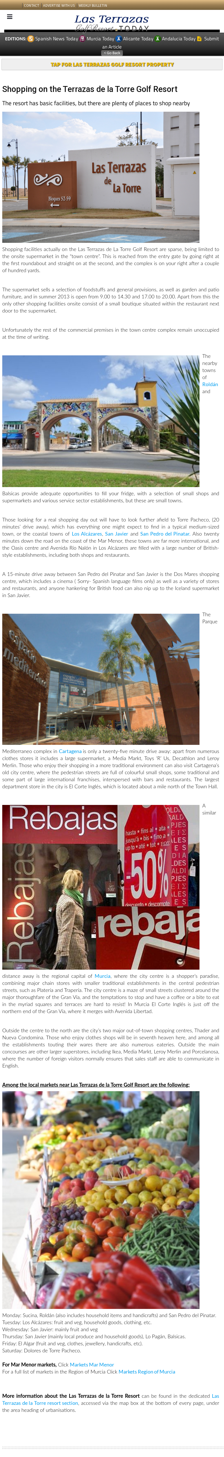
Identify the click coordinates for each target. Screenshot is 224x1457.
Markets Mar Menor (92, 1364)
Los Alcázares (87, 534)
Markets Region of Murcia (147, 1371)
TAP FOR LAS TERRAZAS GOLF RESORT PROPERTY (112, 64)
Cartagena (71, 751)
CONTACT (31, 5)
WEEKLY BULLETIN (93, 5)
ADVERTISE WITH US (58, 5)
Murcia (102, 976)
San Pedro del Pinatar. (165, 534)
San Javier (116, 534)
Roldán (210, 384)
